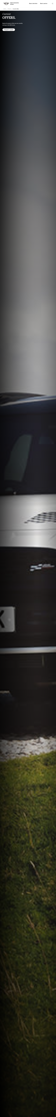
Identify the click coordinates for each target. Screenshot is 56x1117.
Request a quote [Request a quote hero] (8, 29)
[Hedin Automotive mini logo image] (11, 3)
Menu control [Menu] (52, 3)
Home (5, 8)
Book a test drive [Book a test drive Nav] (33, 3)
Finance (9, 8)
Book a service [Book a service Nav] (43, 3)
